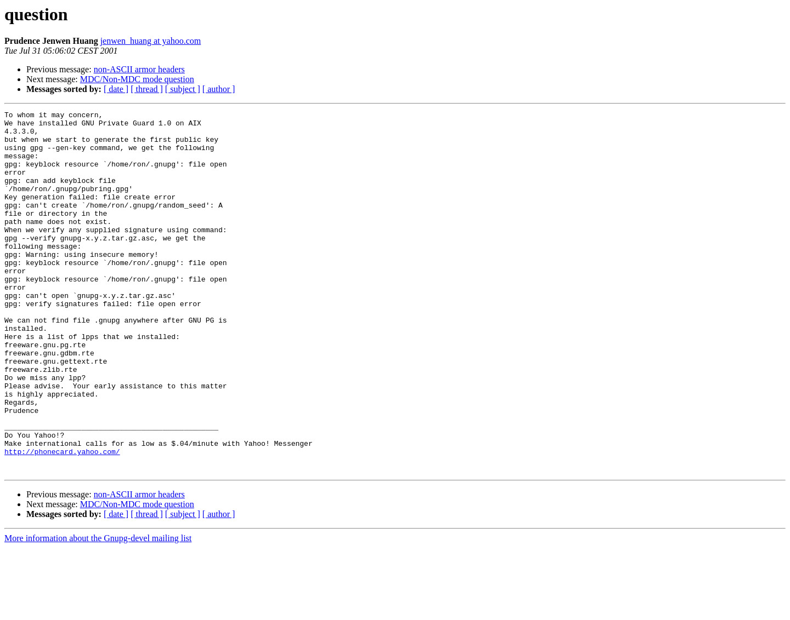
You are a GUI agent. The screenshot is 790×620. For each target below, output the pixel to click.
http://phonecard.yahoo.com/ (62, 520)
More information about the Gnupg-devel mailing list (97, 610)
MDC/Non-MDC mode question (137, 79)
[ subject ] (182, 89)
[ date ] (116, 89)
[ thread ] (147, 89)
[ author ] (218, 89)
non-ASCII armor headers (139, 69)
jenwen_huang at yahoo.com (150, 40)
